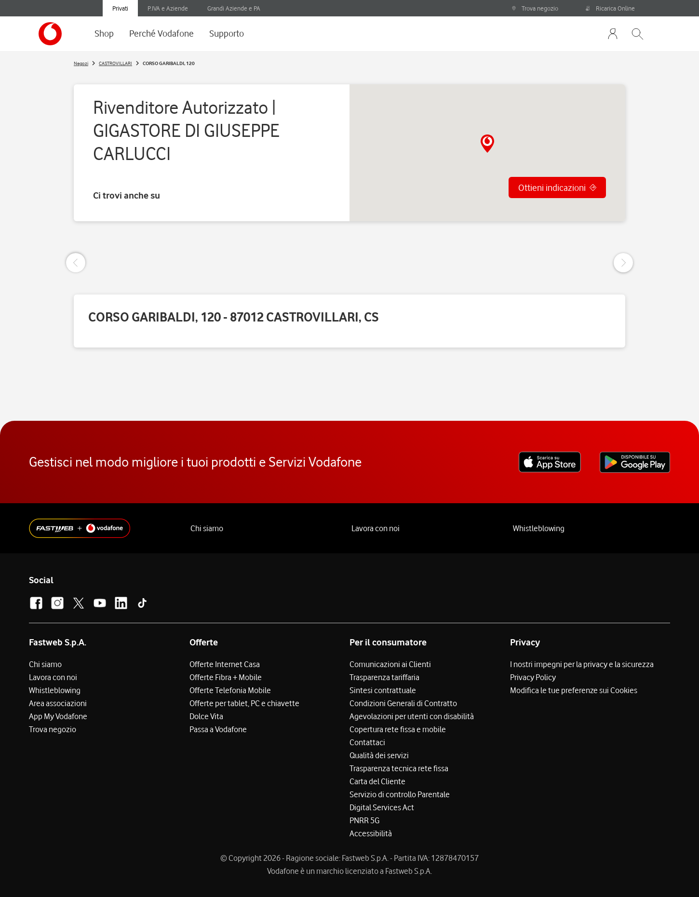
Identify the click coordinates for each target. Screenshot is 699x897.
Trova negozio (534, 8)
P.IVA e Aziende (168, 8)
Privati (120, 8)
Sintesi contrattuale (383, 690)
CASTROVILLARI (115, 63)
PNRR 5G (364, 820)
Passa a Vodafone (218, 729)
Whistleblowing (539, 528)
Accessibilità (371, 833)
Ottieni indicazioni (552, 187)
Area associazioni (58, 703)
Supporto (226, 33)
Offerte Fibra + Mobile (225, 677)
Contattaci (367, 742)
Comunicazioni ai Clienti (390, 664)
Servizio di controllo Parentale (400, 794)
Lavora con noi (375, 528)
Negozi (81, 63)
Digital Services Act (382, 807)
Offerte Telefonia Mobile (230, 690)
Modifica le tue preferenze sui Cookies (573, 690)
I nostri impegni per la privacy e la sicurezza (582, 664)
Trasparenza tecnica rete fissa (399, 768)
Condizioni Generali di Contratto (403, 703)
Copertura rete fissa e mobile (398, 729)
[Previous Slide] (75, 262)
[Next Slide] (623, 262)
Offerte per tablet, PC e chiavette (244, 703)
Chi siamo (206, 528)
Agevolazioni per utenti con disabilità (412, 716)
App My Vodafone (58, 716)
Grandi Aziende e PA (233, 8)
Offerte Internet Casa (224, 664)
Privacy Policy (533, 677)
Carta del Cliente (377, 781)
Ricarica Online (610, 8)
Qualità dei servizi (379, 755)
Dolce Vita (206, 716)
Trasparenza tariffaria (384, 677)
